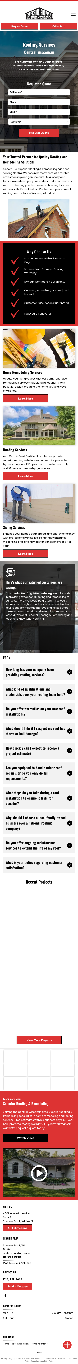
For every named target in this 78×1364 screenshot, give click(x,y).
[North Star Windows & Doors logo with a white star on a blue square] (15, 1069)
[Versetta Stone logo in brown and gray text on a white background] (15, 1083)
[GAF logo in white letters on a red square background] (15, 1056)
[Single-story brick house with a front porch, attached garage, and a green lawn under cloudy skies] (57, 1018)
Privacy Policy (6, 1358)
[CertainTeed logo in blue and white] (62, 1056)
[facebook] (5, 1296)
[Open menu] (73, 13)
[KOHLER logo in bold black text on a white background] (62, 1083)
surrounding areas (19, 1253)
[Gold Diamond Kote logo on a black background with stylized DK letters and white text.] (39, 1056)
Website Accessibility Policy (42, 1361)
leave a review (15, 615)
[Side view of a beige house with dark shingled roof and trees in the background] (21, 938)
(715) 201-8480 (12, 1279)
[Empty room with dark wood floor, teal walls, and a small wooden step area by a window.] (57, 947)
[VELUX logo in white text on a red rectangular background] (39, 1069)
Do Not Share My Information (28, 1358)
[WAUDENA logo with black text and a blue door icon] (39, 1083)
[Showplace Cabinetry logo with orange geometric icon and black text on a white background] (62, 1069)
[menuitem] (7, 1344)
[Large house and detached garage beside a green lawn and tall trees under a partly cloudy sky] (57, 911)
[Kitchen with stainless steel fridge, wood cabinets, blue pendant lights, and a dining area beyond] (21, 974)
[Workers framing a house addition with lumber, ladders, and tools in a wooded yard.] (21, 1010)
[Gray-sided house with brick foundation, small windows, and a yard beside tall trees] (21, 902)
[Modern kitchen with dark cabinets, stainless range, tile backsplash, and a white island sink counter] (57, 983)
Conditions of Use (49, 1358)
